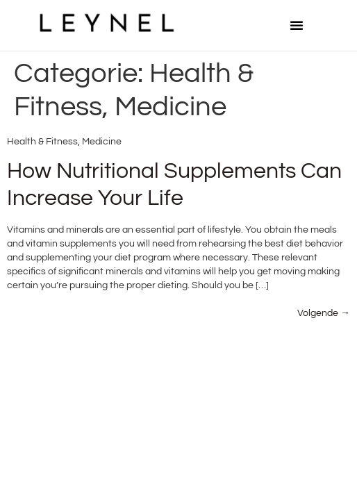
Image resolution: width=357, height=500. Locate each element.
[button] (296, 25)
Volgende (323, 313)
